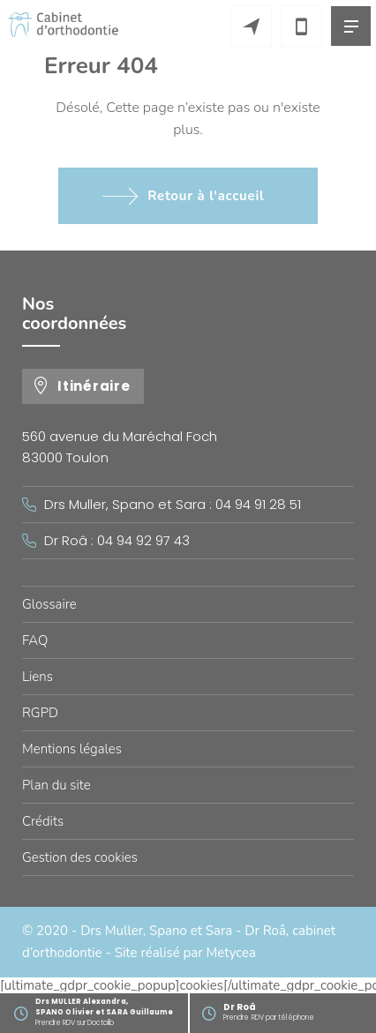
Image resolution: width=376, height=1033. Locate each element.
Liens (37, 676)
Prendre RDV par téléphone (299, 1011)
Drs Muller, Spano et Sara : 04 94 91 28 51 (172, 504)
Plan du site (56, 785)
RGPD (40, 713)
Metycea (231, 953)
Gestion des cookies (80, 857)
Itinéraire (94, 386)
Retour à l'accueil (205, 196)
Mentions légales (72, 749)
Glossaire (49, 604)
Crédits (43, 821)
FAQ (35, 640)
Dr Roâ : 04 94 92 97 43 (117, 540)
